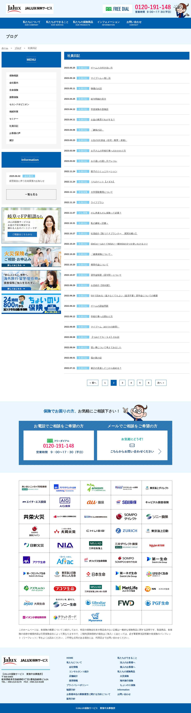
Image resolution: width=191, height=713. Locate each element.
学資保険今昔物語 (99, 109)
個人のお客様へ (127, 667)
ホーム (5, 48)
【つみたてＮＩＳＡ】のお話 (105, 337)
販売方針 (71, 699)
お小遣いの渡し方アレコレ (104, 161)
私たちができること (57, 23)
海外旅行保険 (126, 680)
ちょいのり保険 (127, 685)
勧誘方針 (71, 689)
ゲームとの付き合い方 (102, 68)
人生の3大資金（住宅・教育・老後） (109, 140)
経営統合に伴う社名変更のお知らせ (26, 181)
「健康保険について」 (102, 254)
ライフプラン (97, 202)
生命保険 (13, 90)
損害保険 (13, 97)
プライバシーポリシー (77, 685)
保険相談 (13, 75)
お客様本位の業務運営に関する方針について (88, 694)
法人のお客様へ (127, 662)
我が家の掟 (96, 357)
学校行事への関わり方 (102, 316)
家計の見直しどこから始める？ (106, 368)
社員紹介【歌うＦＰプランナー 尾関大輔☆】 (114, 233)
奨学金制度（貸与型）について (106, 275)
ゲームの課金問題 (99, 306)
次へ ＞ (161, 383)
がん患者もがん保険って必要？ (106, 213)
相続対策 (13, 111)
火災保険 (124, 676)
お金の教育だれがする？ (103, 119)
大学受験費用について (102, 192)
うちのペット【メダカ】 (103, 181)
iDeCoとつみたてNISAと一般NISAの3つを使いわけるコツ (119, 244)
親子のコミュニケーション (104, 171)
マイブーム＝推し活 (101, 78)
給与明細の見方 (98, 99)
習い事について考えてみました (106, 347)
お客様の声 (14, 133)
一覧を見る (31, 194)
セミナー (13, 119)
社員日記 (13, 126)
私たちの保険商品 (83, 23)
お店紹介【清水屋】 (101, 285)
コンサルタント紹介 (79, 671)
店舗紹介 (73, 676)
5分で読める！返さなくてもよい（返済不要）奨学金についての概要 (124, 295)
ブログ (18, 48)
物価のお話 (96, 88)
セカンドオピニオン (19, 104)
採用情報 (73, 680)
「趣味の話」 (97, 130)
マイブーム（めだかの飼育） (105, 327)
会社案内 (13, 83)
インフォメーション (108, 23)
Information (123, 689)
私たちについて (31, 23)
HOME (70, 658)
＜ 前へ (92, 383)
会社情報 (73, 667)
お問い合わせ (134, 23)
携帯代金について (99, 264)
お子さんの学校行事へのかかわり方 (108, 150)
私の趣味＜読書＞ (99, 223)
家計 (11, 140)
